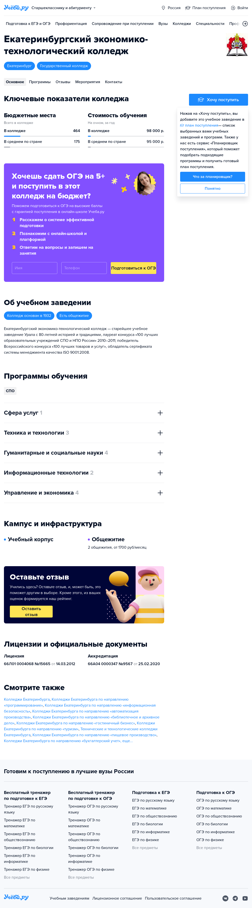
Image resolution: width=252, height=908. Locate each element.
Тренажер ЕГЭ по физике (26, 869)
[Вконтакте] (225, 898)
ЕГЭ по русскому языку (153, 800)
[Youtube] (245, 898)
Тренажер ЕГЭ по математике (19, 823)
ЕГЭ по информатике (151, 832)
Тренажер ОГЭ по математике (84, 823)
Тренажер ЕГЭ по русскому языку (28, 809)
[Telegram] (235, 898)
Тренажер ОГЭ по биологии (93, 847)
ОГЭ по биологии (212, 824)
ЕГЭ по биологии (147, 824)
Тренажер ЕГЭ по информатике (19, 858)
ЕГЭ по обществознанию (154, 816)
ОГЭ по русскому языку (217, 800)
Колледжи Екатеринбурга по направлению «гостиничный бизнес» (75, 723)
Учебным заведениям (69, 898)
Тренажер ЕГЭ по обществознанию (19, 836)
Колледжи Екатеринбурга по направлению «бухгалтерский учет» (62, 740)
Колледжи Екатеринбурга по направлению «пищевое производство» (94, 735)
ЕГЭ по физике (145, 839)
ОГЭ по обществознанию (219, 816)
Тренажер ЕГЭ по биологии (28, 847)
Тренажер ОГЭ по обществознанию (84, 836)
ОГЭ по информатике (215, 832)
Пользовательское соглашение (173, 898)
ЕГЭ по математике (149, 808)
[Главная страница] (16, 8)
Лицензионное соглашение (117, 898)
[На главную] (16, 898)
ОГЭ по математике (214, 808)
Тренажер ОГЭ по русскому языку (93, 809)
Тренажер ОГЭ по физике (91, 869)
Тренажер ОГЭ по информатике (84, 858)
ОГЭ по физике (210, 839)
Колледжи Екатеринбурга (27, 699)
